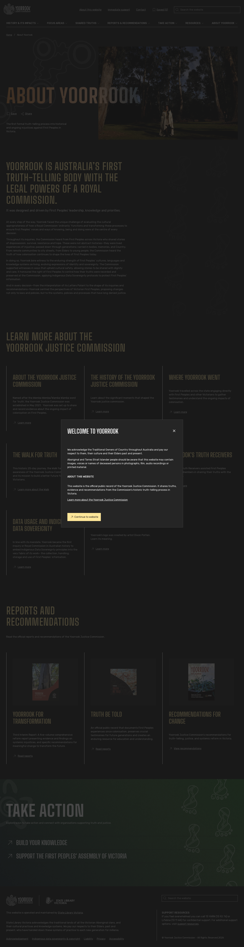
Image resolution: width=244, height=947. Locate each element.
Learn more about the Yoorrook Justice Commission (97, 499)
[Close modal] (174, 431)
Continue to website (84, 517)
